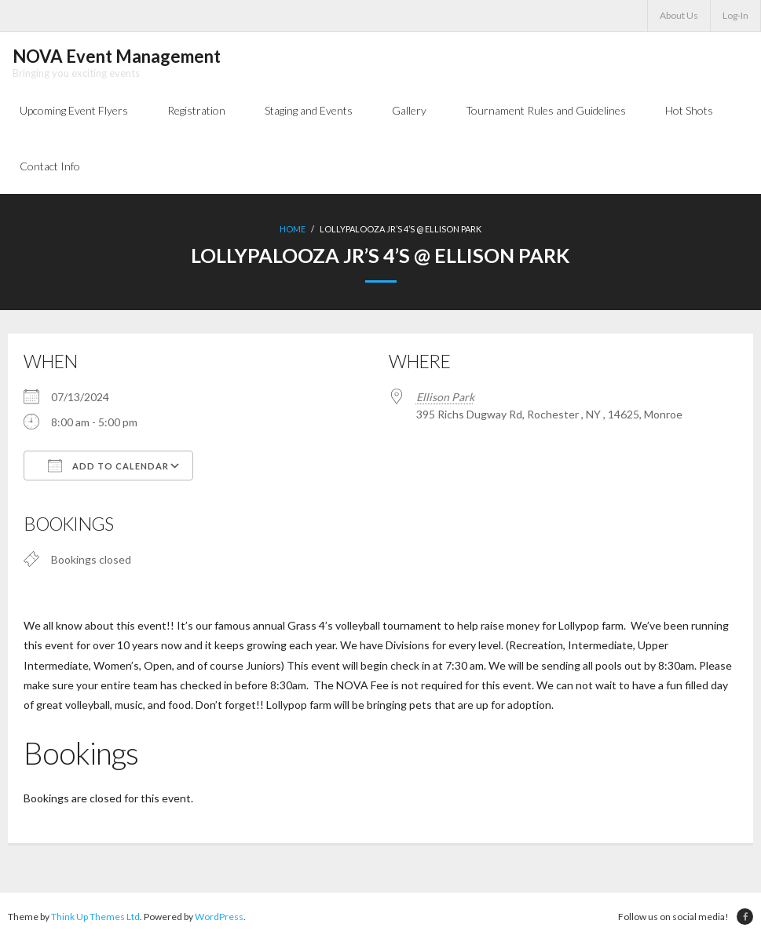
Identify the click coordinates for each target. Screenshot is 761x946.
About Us (679, 15)
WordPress (219, 921)
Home (292, 233)
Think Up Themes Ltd (95, 921)
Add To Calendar (108, 469)
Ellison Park (445, 400)
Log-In (735, 15)
